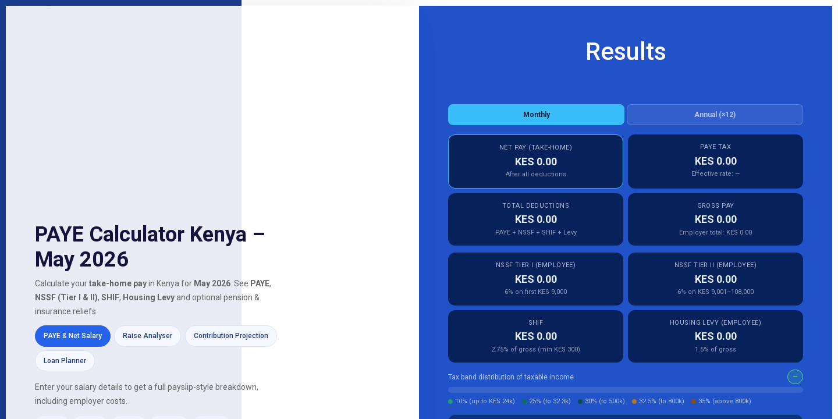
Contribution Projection (231, 336)
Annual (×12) (715, 115)
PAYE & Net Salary (73, 336)
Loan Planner (65, 361)
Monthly (536, 115)
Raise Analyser (147, 336)
